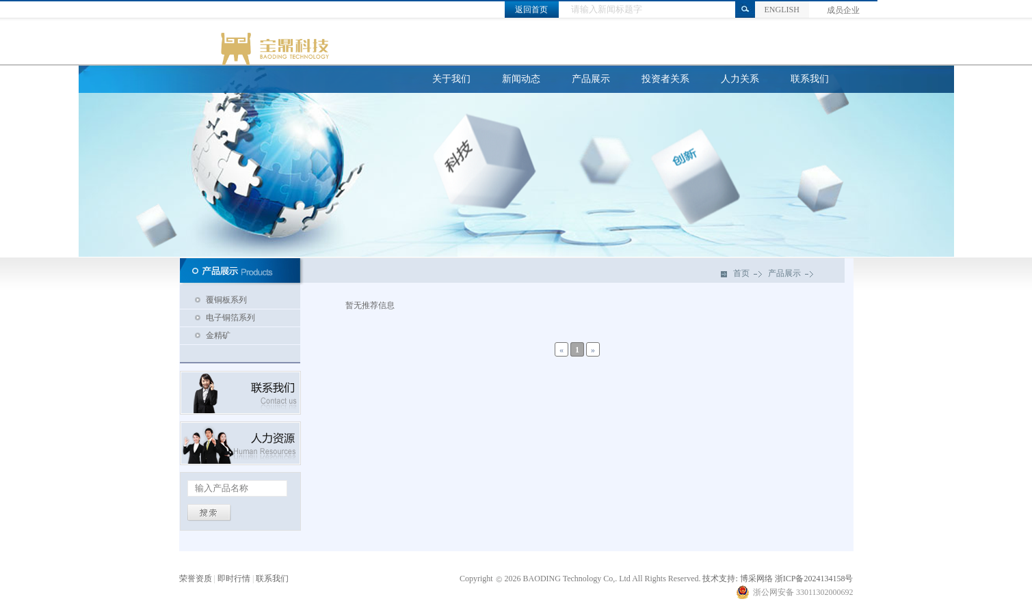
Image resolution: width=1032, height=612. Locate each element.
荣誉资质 (195, 578)
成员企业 (843, 10)
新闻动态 (521, 79)
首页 (741, 273)
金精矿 (218, 335)
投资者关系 (665, 79)
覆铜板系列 (226, 300)
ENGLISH (781, 9)
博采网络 (756, 578)
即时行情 (233, 578)
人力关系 (740, 79)
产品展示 (591, 79)
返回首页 (531, 9)
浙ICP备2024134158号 (814, 578)
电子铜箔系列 (230, 317)
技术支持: (719, 578)
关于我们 (451, 79)
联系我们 (810, 79)
